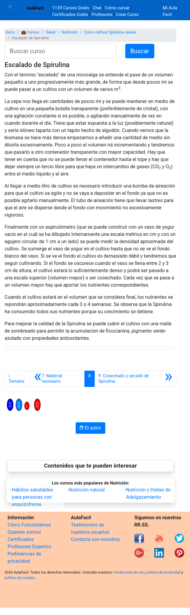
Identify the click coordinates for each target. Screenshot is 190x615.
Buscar (139, 51)
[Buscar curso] (60, 51)
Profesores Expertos (29, 546)
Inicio (10, 32)
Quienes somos (24, 532)
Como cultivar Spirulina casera (110, 32)
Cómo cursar (117, 8)
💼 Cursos (30, 32)
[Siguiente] (135, 379)
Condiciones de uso (129, 572)
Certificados (21, 539)
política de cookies (20, 578)
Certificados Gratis (70, 14)
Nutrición (69, 32)
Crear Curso (127, 14)
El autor (90, 428)
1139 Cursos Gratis (71, 8)
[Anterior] (57, 379)
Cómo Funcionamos (29, 525)
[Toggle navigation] (10, 6)
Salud (50, 32)
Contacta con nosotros (95, 539)
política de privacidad (163, 572)
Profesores (102, 14)
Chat (97, 8)
